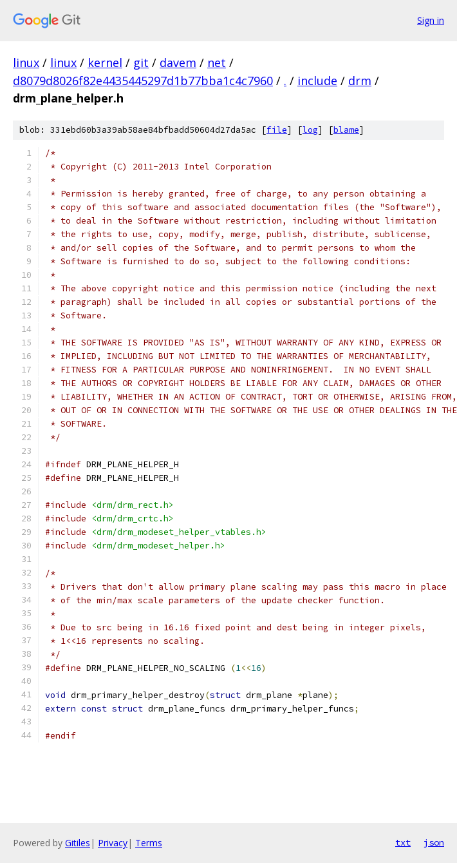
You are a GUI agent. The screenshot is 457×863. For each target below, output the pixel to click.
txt (403, 842)
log (310, 129)
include (317, 80)
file (276, 129)
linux (26, 62)
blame (346, 129)
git (141, 62)
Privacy (112, 843)
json (434, 842)
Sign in (430, 20)
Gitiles (77, 843)
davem (178, 62)
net (216, 62)
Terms (148, 843)
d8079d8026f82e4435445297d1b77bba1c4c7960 (143, 80)
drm (359, 80)
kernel (105, 62)
